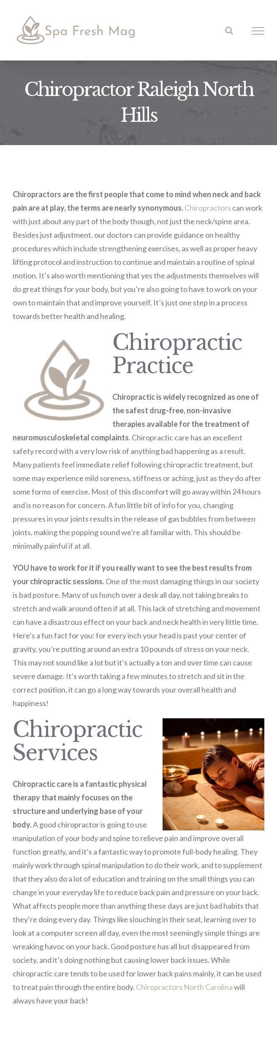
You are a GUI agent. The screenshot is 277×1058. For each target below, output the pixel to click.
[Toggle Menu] (258, 31)
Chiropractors (208, 207)
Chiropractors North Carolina (184, 987)
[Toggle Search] (229, 30)
